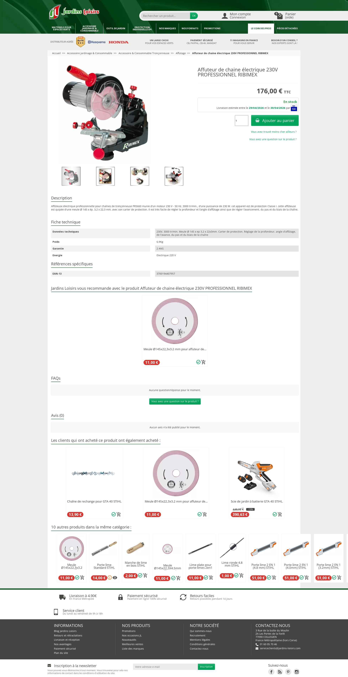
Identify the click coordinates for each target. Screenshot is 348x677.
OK (194, 15)
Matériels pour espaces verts (61, 28)
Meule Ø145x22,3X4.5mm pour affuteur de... (167, 568)
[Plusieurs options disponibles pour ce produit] (115, 577)
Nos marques (167, 28)
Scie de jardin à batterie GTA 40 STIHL (257, 501)
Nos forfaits (190, 28)
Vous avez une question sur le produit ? (273, 139)
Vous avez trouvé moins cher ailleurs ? (274, 131)
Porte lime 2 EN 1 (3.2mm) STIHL (329, 566)
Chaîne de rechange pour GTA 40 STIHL (94, 501)
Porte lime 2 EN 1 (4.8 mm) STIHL (263, 566)
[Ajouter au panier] (203, 362)
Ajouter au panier (274, 120)
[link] (271, 657)
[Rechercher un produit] (165, 15)
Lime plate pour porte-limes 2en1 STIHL (200, 568)
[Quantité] (241, 120)
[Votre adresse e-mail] (165, 652)
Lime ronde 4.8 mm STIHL (232, 564)
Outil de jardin (115, 28)
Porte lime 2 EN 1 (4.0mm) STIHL (296, 566)
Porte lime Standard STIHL (104, 566)
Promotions (212, 28)
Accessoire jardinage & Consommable (89, 28)
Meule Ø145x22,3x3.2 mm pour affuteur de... (175, 349)
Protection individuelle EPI (142, 28)
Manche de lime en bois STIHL (136, 564)
